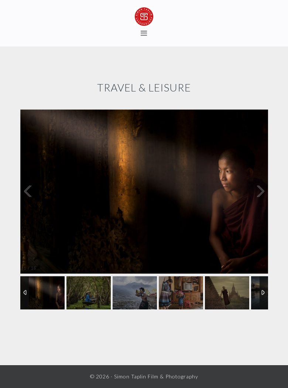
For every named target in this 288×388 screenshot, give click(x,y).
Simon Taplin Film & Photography (144, 16)
